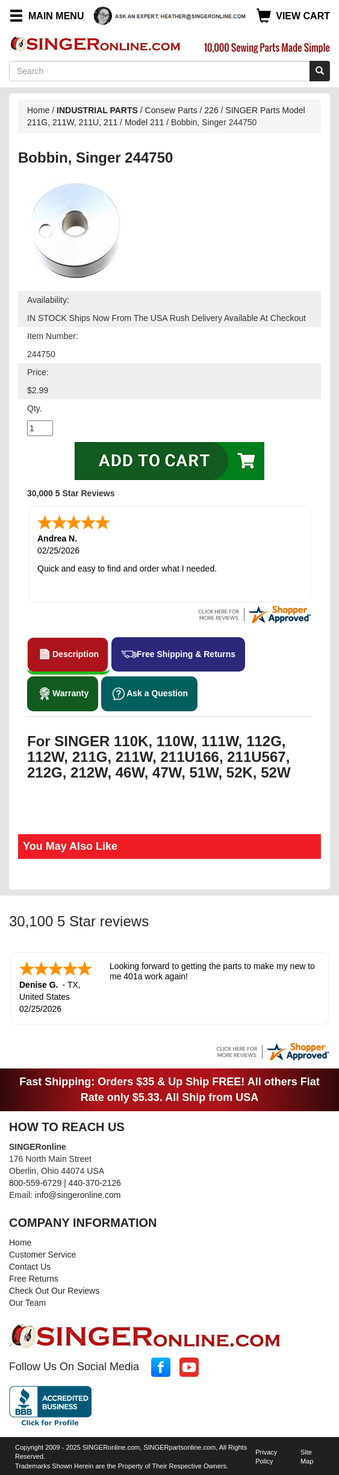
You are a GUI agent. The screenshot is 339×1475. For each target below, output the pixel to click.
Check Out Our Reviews (54, 1291)
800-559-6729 (35, 1183)
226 (211, 110)
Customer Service (42, 1254)
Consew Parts (171, 110)
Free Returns (33, 1278)
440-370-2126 (95, 1183)
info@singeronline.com (78, 1195)
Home (38, 110)
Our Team (27, 1303)
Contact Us (30, 1266)
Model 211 (145, 122)
